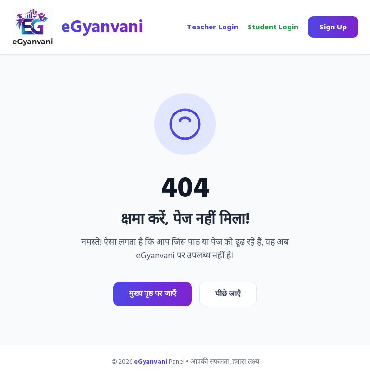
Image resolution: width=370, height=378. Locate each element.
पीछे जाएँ (228, 294)
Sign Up (333, 27)
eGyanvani (102, 27)
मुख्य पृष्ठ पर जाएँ (152, 293)
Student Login (273, 27)
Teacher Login (212, 27)
